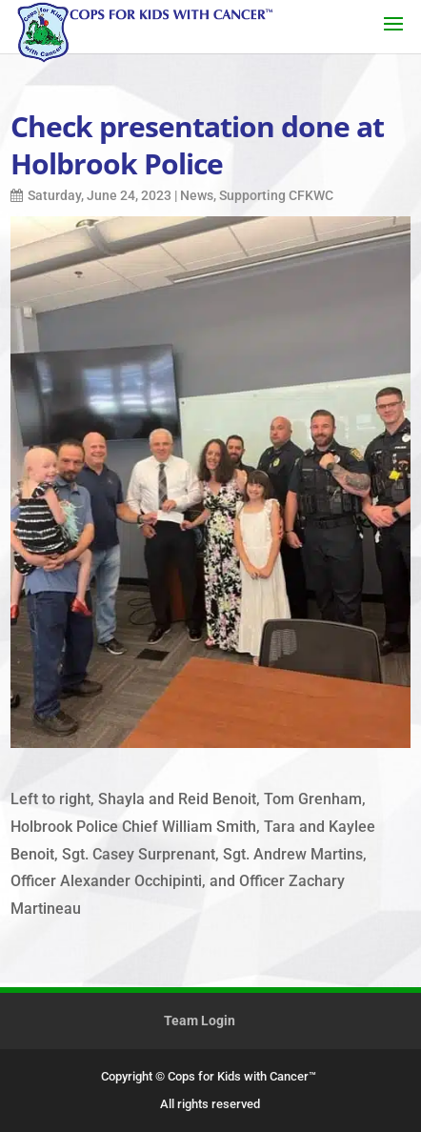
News (196, 195)
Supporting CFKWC (276, 195)
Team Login (199, 1020)
